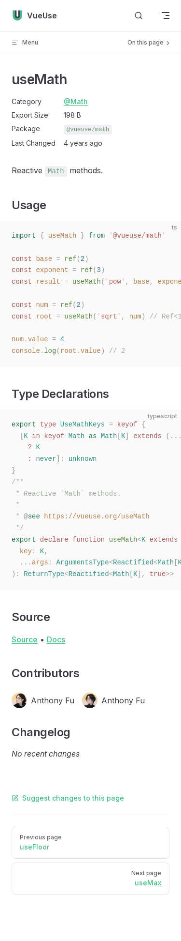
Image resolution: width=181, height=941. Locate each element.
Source (25, 639)
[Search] (138, 15)
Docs (56, 639)
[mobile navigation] (165, 15)
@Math (76, 101)
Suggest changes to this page (68, 798)
